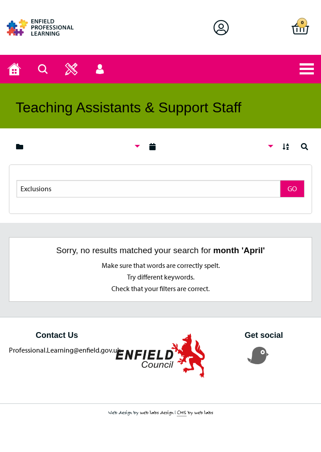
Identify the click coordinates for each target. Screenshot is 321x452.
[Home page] (14, 69)
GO (292, 188)
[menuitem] (75, 146)
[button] (221, 27)
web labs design (156, 412)
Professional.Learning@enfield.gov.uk (65, 349)
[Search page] (43, 69)
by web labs (195, 412)
